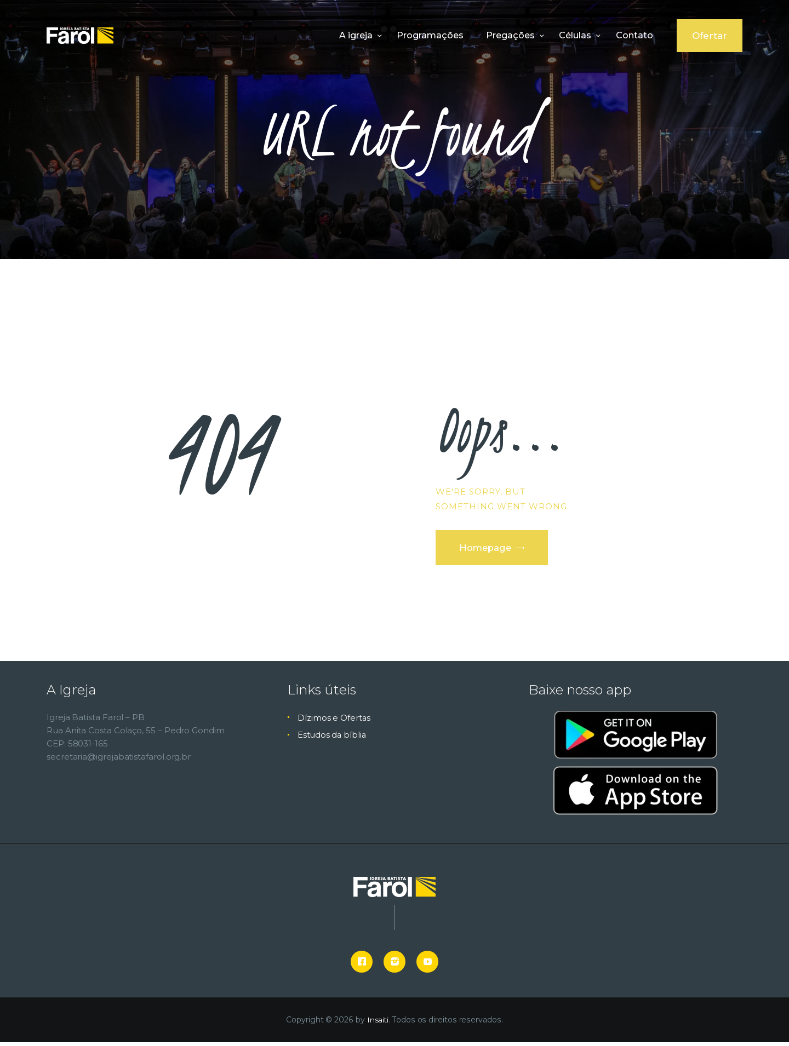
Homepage (489, 549)
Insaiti (378, 1024)
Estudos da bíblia (333, 739)
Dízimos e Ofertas (334, 721)
